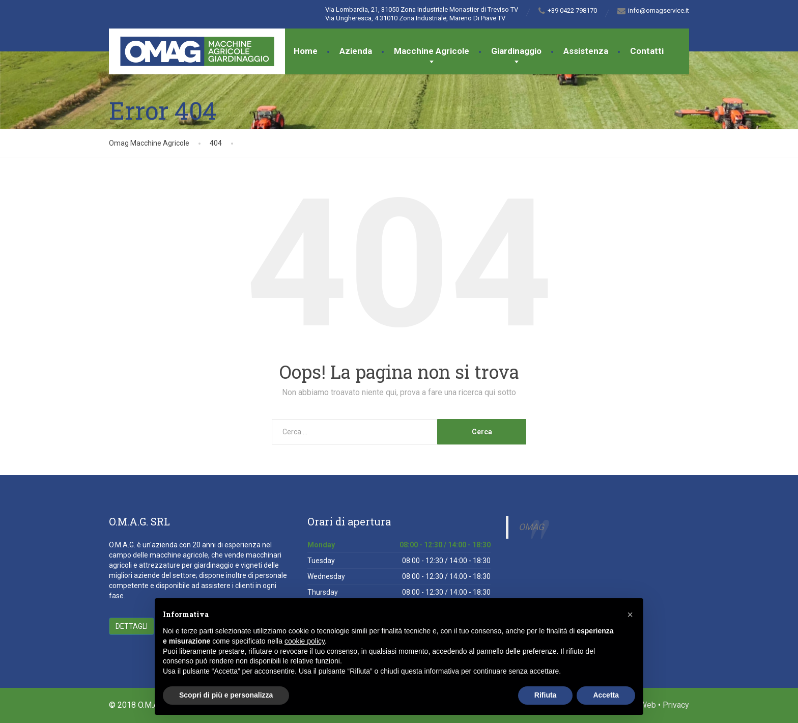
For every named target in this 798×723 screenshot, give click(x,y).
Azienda (355, 51)
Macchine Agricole (431, 51)
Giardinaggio (516, 51)
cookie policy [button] (304, 641)
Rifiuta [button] (545, 695)
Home (306, 51)
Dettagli (132, 626)
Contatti (647, 51)
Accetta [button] (606, 695)
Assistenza (585, 51)
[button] (630, 614)
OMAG (531, 527)
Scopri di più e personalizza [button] (226, 695)
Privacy (676, 705)
